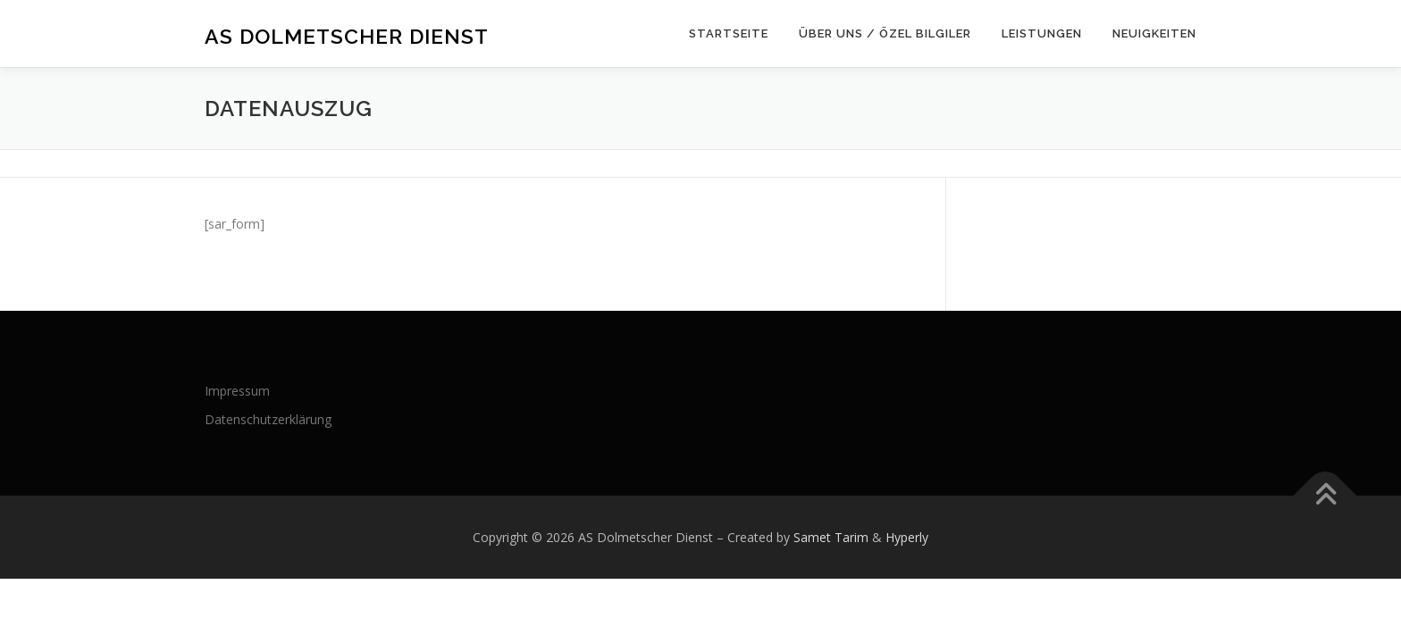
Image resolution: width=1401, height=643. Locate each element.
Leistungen (1042, 33)
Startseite (728, 33)
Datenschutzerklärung (268, 419)
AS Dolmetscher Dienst (347, 36)
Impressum (237, 390)
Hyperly (906, 537)
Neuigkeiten (1154, 33)
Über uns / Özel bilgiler (885, 33)
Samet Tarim (830, 537)
